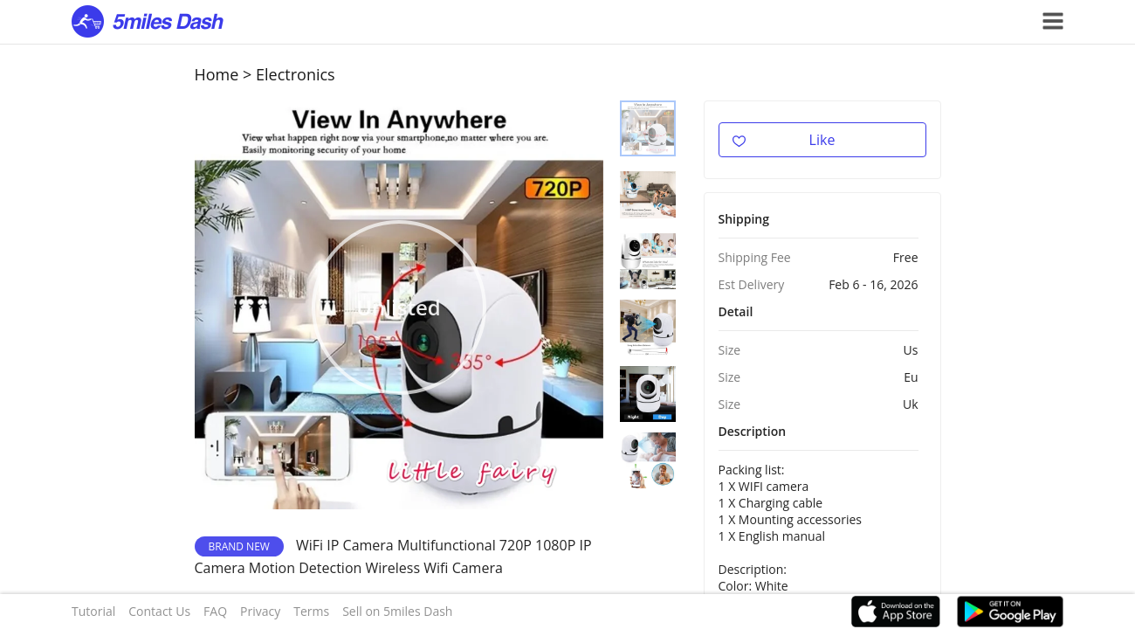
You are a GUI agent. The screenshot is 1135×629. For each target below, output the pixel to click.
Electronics (295, 74)
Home (217, 74)
